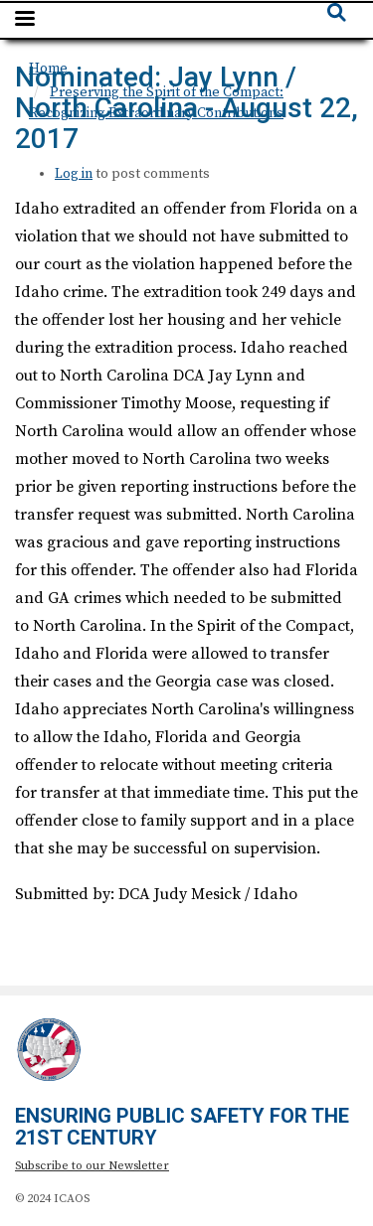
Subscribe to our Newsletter (92, 1165)
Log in (74, 174)
